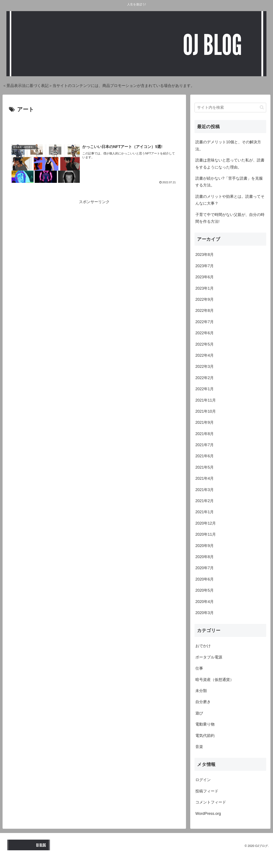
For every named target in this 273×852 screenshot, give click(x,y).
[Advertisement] (94, 126)
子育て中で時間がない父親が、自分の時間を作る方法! (229, 218)
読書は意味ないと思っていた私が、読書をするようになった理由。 (229, 163)
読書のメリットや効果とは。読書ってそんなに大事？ (229, 199)
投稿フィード (206, 791)
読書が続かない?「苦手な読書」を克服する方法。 (229, 181)
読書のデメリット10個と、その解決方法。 (228, 145)
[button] (262, 107)
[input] (230, 107)
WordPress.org (208, 813)
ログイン (203, 780)
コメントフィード (210, 802)
